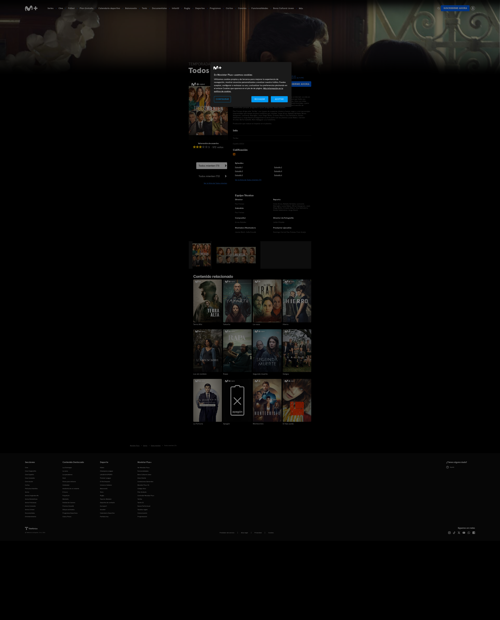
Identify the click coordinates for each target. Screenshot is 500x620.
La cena (65, 471)
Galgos (286, 374)
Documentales (159, 8)
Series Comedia (30, 506)
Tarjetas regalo (143, 509)
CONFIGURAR (222, 99)
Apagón (226, 424)
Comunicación (142, 513)
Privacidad (258, 533)
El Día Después (105, 481)
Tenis (144, 8)
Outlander (66, 485)
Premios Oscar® (68, 506)
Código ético (142, 488)
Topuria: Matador (106, 499)
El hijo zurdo (288, 424)
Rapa (225, 374)
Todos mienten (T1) (209, 165)
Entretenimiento (30, 516)
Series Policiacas (30, 502)
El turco (65, 492)
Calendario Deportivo (107, 513)
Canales (242, 8)
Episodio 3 (239, 171)
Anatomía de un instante (70, 488)
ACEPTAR (279, 99)
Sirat (64, 478)
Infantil (175, 8)
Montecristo (258, 424)
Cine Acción (29, 481)
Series (51, 8)
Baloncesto (131, 8)
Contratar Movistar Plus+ (146, 495)
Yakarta (226, 324)
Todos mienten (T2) (209, 176)
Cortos (229, 8)
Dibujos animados (68, 509)
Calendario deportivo (109, 8)
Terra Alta (197, 324)
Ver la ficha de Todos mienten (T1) (248, 180)
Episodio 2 (278, 167)
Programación (142, 516)
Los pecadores (67, 474)
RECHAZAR (259, 99)
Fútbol (71, 8)
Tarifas (140, 499)
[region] (251, 84)
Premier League (105, 478)
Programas (215, 8)
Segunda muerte (260, 374)
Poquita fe (66, 495)
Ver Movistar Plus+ (144, 467)
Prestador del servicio (227, 533)
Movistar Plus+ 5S (143, 485)
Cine (60, 8)
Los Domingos (67, 467)
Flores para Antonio (69, 481)
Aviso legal (244, 533)
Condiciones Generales (145, 481)
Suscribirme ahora (455, 8)
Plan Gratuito (86, 8)
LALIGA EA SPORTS (106, 474)
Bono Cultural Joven (283, 8)
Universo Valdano (106, 485)
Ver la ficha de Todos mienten (215, 183)
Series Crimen (29, 509)
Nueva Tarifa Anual (144, 506)
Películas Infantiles (31, 488)
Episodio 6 (278, 175)
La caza (256, 324)
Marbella (65, 499)
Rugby (187, 8)
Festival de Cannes (68, 502)
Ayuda (450, 467)
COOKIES (271, 533)
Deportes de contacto (107, 502)
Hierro (285, 324)
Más (301, 8)
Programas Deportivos (70, 513)
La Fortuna (198, 424)
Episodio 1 (238, 167)
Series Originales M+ (32, 495)
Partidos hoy (104, 516)
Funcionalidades (259, 8)
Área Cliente (142, 478)
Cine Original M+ (30, 471)
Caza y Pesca (66, 516)
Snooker (103, 509)
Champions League (106, 471)
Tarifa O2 (141, 502)
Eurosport (103, 506)
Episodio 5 (239, 175)
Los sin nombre (199, 374)
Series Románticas (31, 499)
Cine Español (29, 474)
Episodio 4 (278, 171)
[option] (201, 255)
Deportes (200, 8)
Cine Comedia (30, 478)
